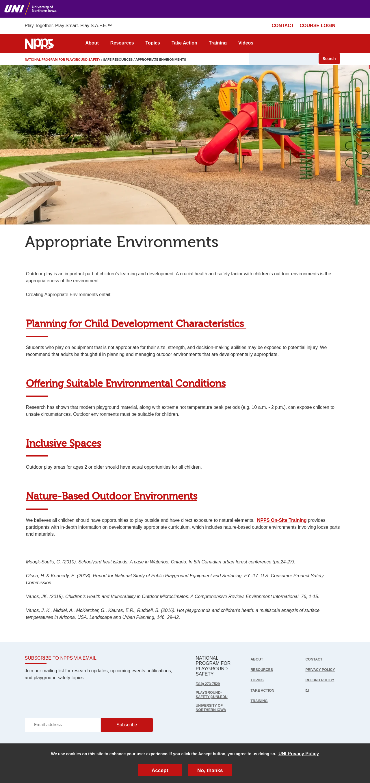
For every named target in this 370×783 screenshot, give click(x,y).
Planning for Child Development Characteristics (136, 324)
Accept (160, 770)
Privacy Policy (322, 669)
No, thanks (210, 770)
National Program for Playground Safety (65, 59)
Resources (122, 42)
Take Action (184, 42)
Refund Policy (322, 680)
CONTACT (283, 25)
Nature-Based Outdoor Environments (111, 496)
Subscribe (126, 726)
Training (218, 42)
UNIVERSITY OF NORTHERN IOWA (213, 708)
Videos (245, 42)
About (92, 42)
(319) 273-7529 (209, 684)
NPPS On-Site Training (282, 520)
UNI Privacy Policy (298, 752)
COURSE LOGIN (318, 25)
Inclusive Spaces (63, 443)
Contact (315, 659)
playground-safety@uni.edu (213, 695)
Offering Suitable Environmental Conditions (126, 383)
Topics (153, 42)
